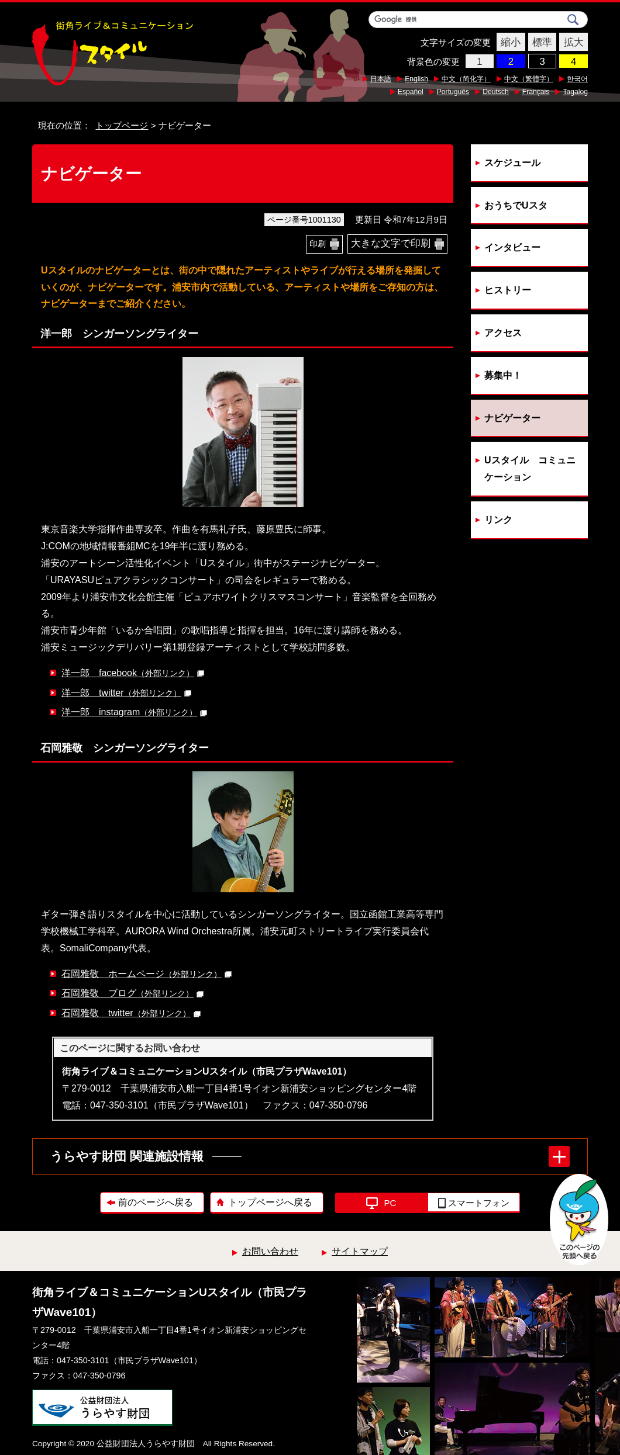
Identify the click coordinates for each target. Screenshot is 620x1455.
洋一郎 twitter (126, 693)
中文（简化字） (466, 79)
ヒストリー (507, 290)
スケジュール (512, 163)
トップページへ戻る (270, 1202)
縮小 (509, 42)
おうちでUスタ (515, 205)
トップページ (121, 125)
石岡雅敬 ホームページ (146, 974)
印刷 (317, 243)
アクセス (503, 333)
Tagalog (575, 92)
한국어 (577, 79)
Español (410, 92)
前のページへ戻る (155, 1202)
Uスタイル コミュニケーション (530, 468)
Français (536, 92)
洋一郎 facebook (132, 673)
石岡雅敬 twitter (131, 1013)
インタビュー (512, 247)
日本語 (380, 79)
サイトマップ (360, 1251)
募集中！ (503, 375)
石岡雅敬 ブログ (132, 993)
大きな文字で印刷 (390, 243)
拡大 (571, 42)
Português (453, 92)
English (416, 79)
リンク (498, 520)
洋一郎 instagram (134, 712)
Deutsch (496, 92)
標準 (540, 42)
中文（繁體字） (528, 79)
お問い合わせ (270, 1251)
